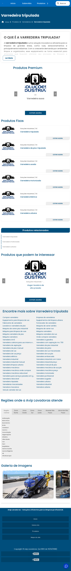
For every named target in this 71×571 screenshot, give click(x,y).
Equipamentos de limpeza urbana (49, 320)
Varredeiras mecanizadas (13, 384)
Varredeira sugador (43, 379)
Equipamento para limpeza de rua (16, 320)
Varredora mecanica (11, 387)
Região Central (6, 411)
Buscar (63, 3)
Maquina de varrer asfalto (46, 326)
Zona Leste (40, 411)
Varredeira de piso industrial (47, 345)
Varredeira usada (28, 164)
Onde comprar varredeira (46, 337)
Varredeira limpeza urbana (13, 365)
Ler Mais (9, 58)
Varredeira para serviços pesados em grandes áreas (23, 376)
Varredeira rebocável (11, 379)
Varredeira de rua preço (12, 354)
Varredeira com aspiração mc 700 (49, 342)
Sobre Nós (26, 3)
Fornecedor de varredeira (46, 323)
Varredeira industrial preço (46, 362)
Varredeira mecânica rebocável (15, 373)
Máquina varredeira (43, 331)
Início (13, 3)
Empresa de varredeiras (45, 317)
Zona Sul (32, 411)
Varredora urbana (43, 387)
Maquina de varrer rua (45, 328)
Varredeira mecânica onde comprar (17, 370)
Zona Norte (16, 411)
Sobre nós (35, 525)
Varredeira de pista (43, 348)
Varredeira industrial (10, 359)
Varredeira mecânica (11, 367)
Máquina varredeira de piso (13, 334)
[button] (55, 93)
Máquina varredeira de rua (46, 334)
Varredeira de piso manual (13, 348)
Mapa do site (35, 537)
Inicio (35, 519)
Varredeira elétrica (10, 356)
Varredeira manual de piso (46, 365)
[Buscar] (58, 3)
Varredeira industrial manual (14, 362)
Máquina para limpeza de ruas (14, 331)
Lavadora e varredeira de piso (14, 326)
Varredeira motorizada (30, 180)
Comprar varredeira (10, 317)
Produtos (43, 3)
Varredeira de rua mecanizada (48, 351)
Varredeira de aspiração (12, 345)
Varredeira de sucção (44, 354)
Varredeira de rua (9, 351)
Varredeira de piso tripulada (33, 148)
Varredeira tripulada (29, 131)
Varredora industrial (44, 384)
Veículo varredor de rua (12, 390)
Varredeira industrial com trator (48, 359)
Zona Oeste (24, 411)
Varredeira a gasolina (44, 340)
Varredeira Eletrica (28, 197)
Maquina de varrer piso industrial (15, 328)
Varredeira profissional (45, 376)
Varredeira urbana (28, 213)
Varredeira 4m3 (9, 340)
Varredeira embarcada (45, 356)
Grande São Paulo (50, 411)
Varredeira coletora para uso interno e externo (21, 342)
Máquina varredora (10, 337)
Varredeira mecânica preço (47, 370)
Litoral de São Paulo (63, 411)
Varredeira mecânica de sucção (49, 367)
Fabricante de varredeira (12, 323)
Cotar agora (35, 113)
